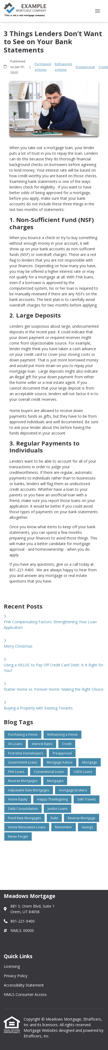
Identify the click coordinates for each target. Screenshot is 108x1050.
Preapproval (85, 67)
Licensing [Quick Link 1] (12, 966)
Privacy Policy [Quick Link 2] (15, 975)
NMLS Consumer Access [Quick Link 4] (25, 994)
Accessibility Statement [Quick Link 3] (24, 985)
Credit (103, 67)
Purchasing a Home (43, 66)
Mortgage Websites (41, 1030)
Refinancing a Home (63, 66)
